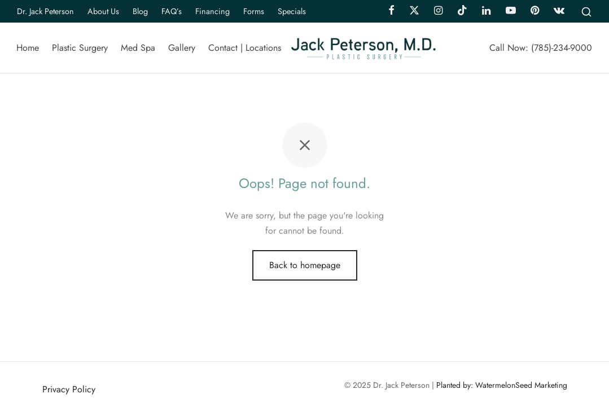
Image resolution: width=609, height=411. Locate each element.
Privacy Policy (68, 389)
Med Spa (138, 47)
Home (27, 47)
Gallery (181, 47)
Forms (253, 11)
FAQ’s (171, 11)
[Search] (586, 11)
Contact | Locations (244, 47)
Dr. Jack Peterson (45, 11)
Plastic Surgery (80, 47)
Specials (292, 11)
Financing (212, 11)
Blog (140, 11)
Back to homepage (304, 265)
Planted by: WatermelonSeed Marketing (501, 385)
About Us (103, 11)
